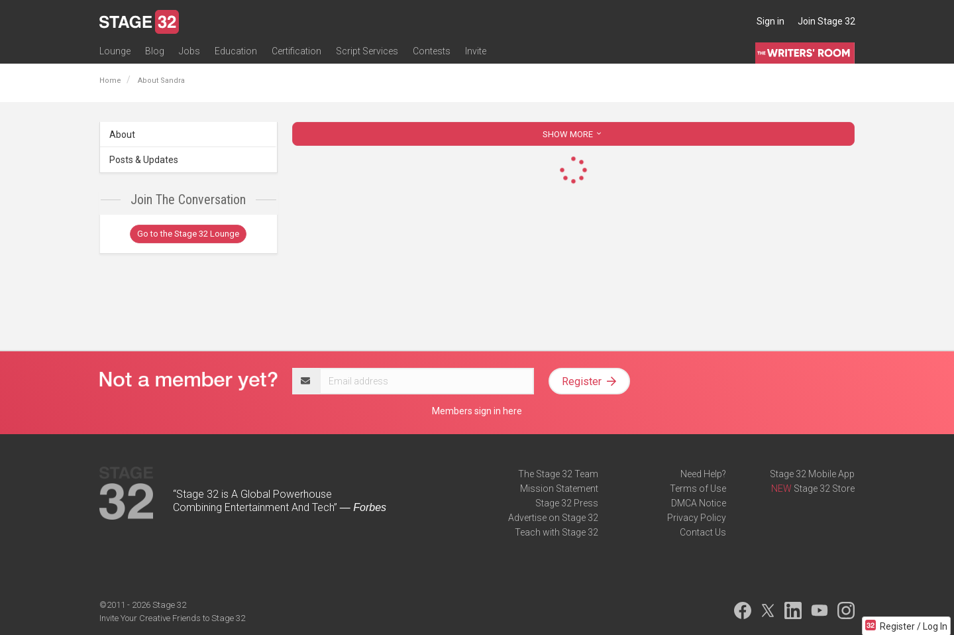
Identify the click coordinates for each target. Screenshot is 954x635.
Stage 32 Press (566, 503)
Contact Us (703, 532)
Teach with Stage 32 (556, 532)
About (122, 134)
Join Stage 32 (826, 21)
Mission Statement (559, 488)
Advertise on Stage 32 (553, 517)
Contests (431, 51)
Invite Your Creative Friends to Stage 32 (172, 618)
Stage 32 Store (824, 488)
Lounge (115, 51)
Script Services (367, 51)
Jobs (189, 51)
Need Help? (703, 474)
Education (236, 51)
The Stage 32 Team (558, 474)
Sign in (770, 21)
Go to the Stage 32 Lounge (188, 234)
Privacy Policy (696, 517)
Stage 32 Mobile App (812, 474)
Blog (154, 51)
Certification (296, 51)
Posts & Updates (143, 159)
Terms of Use (698, 488)
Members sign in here (477, 411)
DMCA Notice (698, 503)
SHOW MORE (573, 134)
